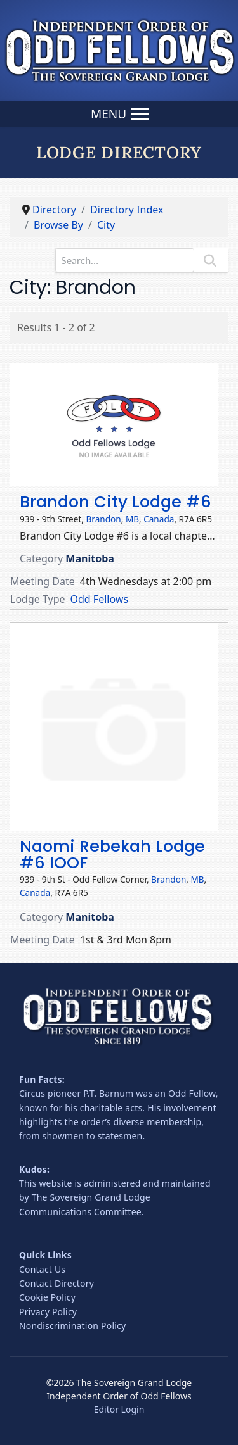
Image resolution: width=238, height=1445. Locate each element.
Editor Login (119, 1409)
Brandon (103, 519)
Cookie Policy (47, 1297)
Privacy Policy (48, 1312)
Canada (158, 519)
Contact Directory (56, 1283)
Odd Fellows (99, 599)
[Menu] (119, 114)
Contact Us (42, 1269)
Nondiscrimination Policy (72, 1326)
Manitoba (89, 558)
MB (132, 519)
